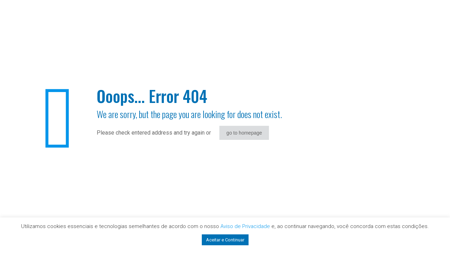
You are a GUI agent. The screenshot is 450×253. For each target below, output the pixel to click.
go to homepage (244, 133)
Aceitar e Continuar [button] (225, 239)
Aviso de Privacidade (245, 226)
